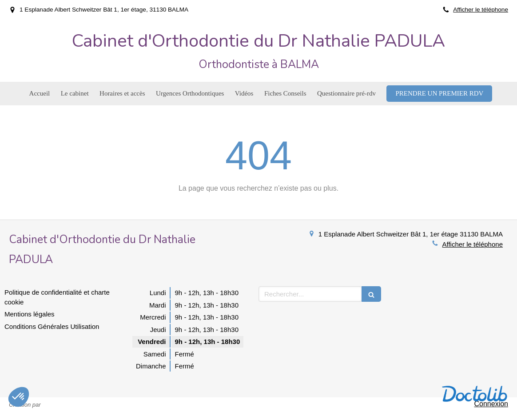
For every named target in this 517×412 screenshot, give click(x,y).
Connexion (491, 404)
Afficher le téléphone (480, 9)
